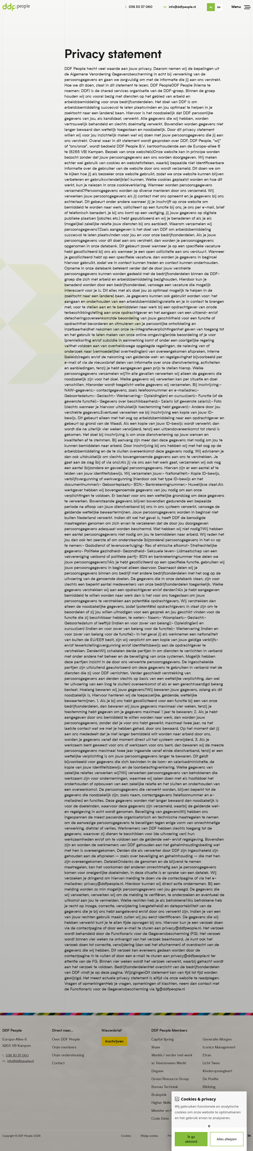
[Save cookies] (191, 1139)
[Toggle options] (209, 1126)
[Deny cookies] (227, 1139)
